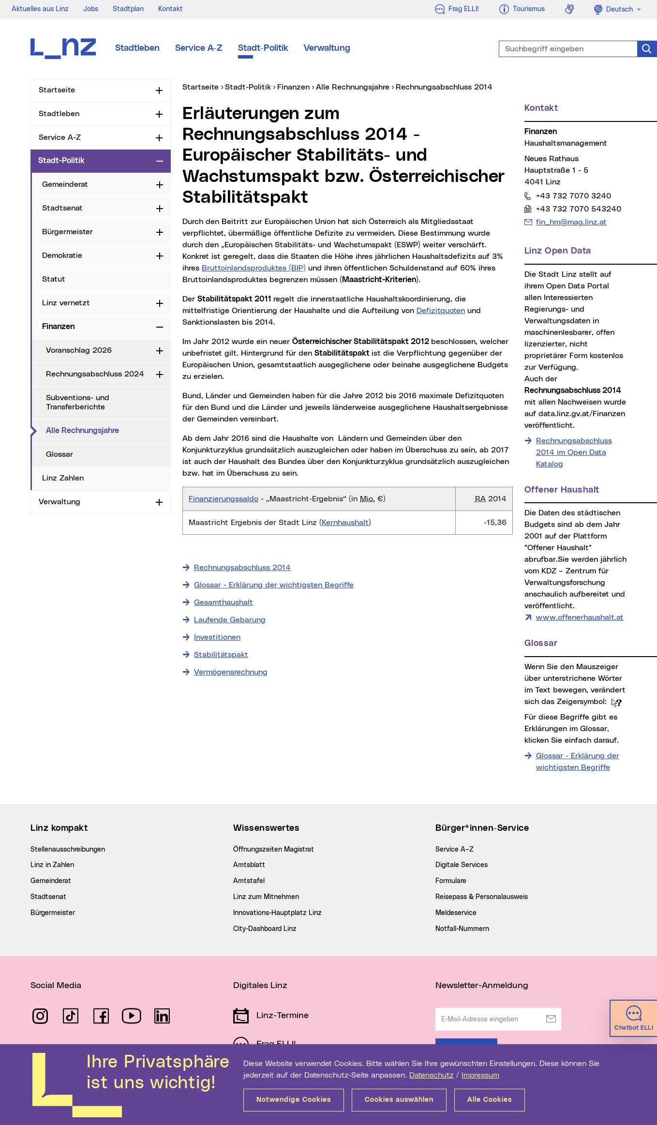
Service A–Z (454, 849)
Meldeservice (456, 913)
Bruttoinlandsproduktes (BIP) (254, 268)
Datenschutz (431, 1075)
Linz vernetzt (66, 303)
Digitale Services (461, 865)
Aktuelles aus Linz (40, 9)
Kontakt (170, 9)
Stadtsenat (62, 208)
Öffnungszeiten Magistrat (273, 849)
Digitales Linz (260, 985)
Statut (53, 279)
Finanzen (58, 326)
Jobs (90, 9)
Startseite (57, 90)
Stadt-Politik (263, 48)
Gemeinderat (65, 184)
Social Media (55, 985)
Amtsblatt (249, 865)
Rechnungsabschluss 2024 (95, 374)
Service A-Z (199, 48)
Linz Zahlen (63, 478)
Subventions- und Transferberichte (77, 402)
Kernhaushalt (345, 522)
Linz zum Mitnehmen (266, 897)
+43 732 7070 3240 (573, 196)
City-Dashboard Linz (265, 929)
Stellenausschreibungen (67, 849)
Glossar (59, 454)
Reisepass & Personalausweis (481, 897)
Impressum (480, 1075)
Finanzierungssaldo (223, 499)
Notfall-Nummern (462, 929)
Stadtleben (137, 48)
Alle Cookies (489, 1099)
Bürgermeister (67, 232)
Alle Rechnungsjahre (108, 430)
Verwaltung (327, 48)
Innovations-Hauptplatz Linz (277, 913)
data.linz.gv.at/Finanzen (581, 414)
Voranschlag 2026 (79, 350)
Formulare (450, 881)
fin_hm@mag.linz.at (571, 222)
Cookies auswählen (399, 1099)
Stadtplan (128, 9)
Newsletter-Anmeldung (481, 985)
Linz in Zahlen (52, 865)
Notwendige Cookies (293, 1099)
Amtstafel (249, 881)
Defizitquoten (441, 311)
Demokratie (62, 255)
